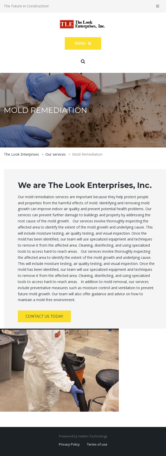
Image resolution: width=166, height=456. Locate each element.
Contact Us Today (44, 316)
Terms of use (97, 444)
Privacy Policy (69, 444)
